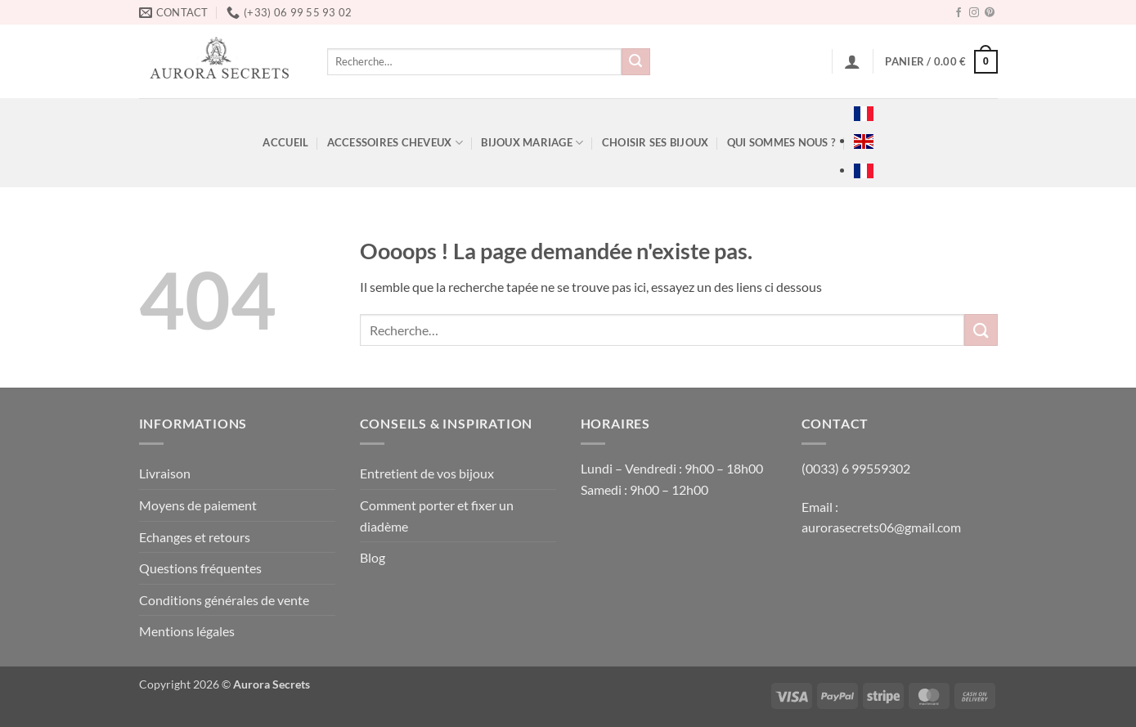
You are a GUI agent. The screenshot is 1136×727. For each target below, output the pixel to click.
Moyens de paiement (198, 505)
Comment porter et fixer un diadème (437, 515)
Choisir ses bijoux (655, 142)
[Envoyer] (635, 62)
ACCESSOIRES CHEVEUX (395, 142)
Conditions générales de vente (224, 600)
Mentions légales (187, 631)
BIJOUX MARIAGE (532, 142)
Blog (372, 557)
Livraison (165, 473)
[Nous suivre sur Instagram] (974, 13)
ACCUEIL (285, 142)
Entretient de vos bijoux (427, 473)
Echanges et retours (194, 537)
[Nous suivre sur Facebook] (958, 13)
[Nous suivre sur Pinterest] (990, 13)
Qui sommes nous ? (781, 142)
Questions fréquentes (200, 568)
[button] (852, 61)
